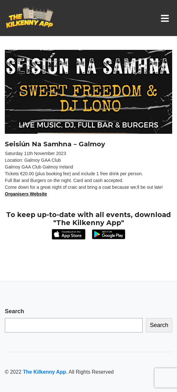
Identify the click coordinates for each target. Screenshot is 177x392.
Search (14, 311)
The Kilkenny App (44, 372)
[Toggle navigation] (166, 18)
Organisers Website (26, 193)
